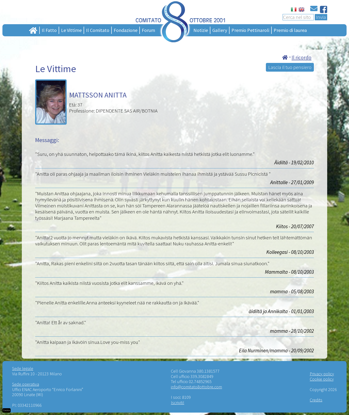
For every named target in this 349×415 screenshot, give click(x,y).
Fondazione (125, 30)
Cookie (6, 410)
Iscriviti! (177, 402)
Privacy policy (322, 374)
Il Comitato (97, 30)
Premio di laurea (290, 30)
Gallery (219, 30)
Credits (316, 400)
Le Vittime (71, 30)
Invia (321, 17)
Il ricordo (301, 57)
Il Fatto (49, 30)
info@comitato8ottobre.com (196, 387)
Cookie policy (322, 379)
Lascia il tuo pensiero (289, 67)
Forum (148, 30)
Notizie (200, 30)
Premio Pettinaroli (250, 30)
